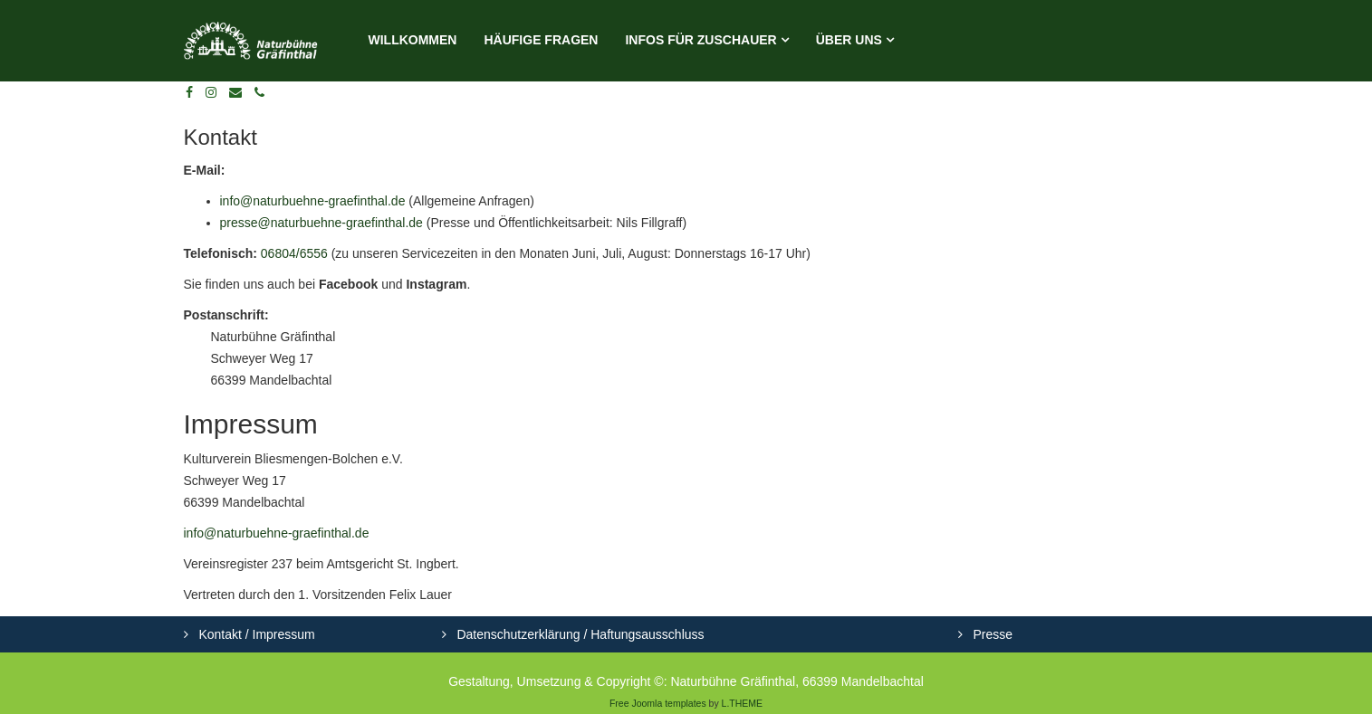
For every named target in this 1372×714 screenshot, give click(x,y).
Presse (991, 634)
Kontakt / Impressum (255, 634)
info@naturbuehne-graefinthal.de (313, 201)
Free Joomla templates (657, 703)
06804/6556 (294, 253)
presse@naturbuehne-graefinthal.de (321, 222)
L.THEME (742, 703)
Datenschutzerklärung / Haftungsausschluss (579, 634)
